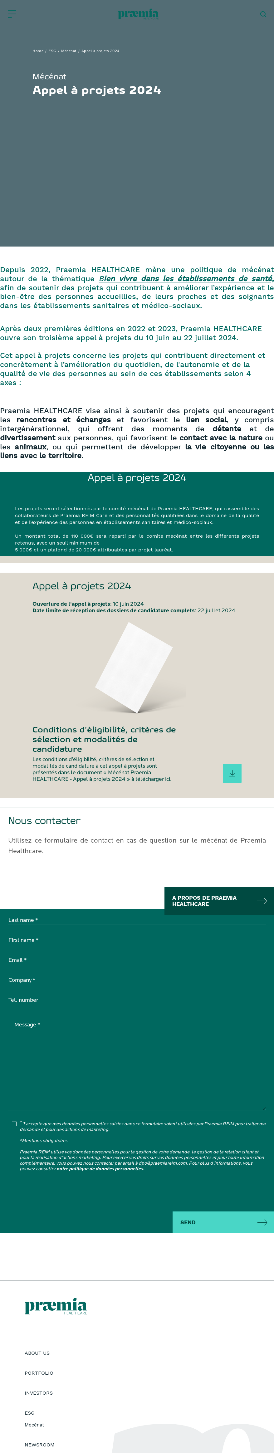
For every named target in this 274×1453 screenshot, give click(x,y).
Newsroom (40, 1445)
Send (188, 1222)
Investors (39, 1393)
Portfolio (39, 1373)
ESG (52, 51)
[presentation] (55, 1193)
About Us (37, 1353)
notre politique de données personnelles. (100, 1169)
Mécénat (68, 51)
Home (37, 51)
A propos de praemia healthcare (204, 900)
